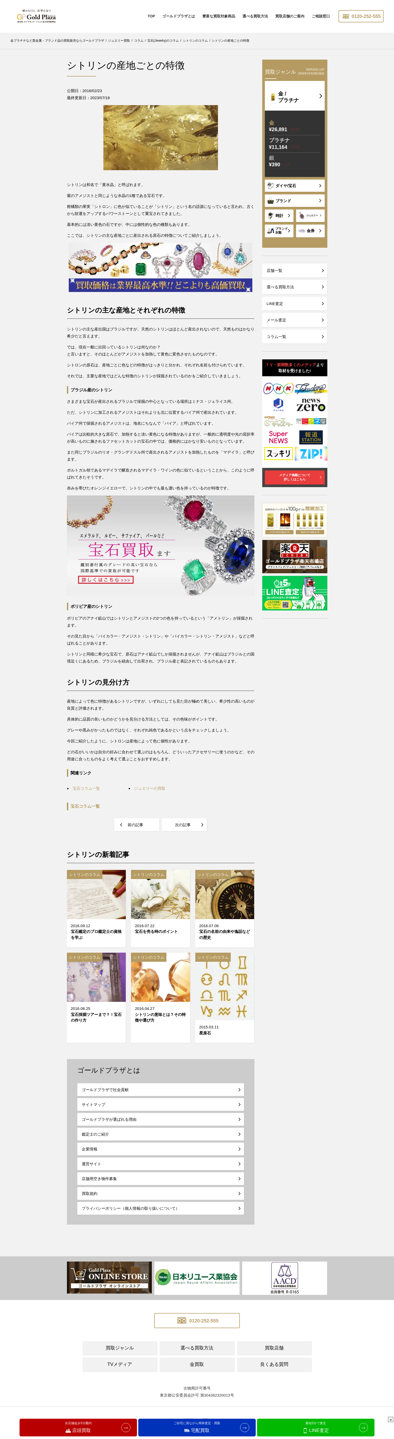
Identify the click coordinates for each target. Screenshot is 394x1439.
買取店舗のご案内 (289, 16)
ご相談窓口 (321, 16)
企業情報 (89, 1149)
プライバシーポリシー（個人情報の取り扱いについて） (130, 1208)
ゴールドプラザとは (178, 16)
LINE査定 (275, 303)
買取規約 (89, 1193)
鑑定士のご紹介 (95, 1134)
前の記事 (135, 825)
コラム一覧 (276, 336)
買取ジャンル (120, 1348)
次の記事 (183, 825)
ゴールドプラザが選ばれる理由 (109, 1119)
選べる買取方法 (255, 16)
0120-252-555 (361, 16)
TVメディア (119, 1364)
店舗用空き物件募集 (99, 1178)
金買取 (197, 1364)
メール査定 (276, 320)
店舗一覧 (274, 270)
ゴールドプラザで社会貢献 (105, 1089)
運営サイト (91, 1164)
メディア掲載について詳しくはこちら (294, 477)
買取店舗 (274, 1348)
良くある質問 (274, 1364)
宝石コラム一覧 (85, 806)
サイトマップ (93, 1104)
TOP (151, 16)
